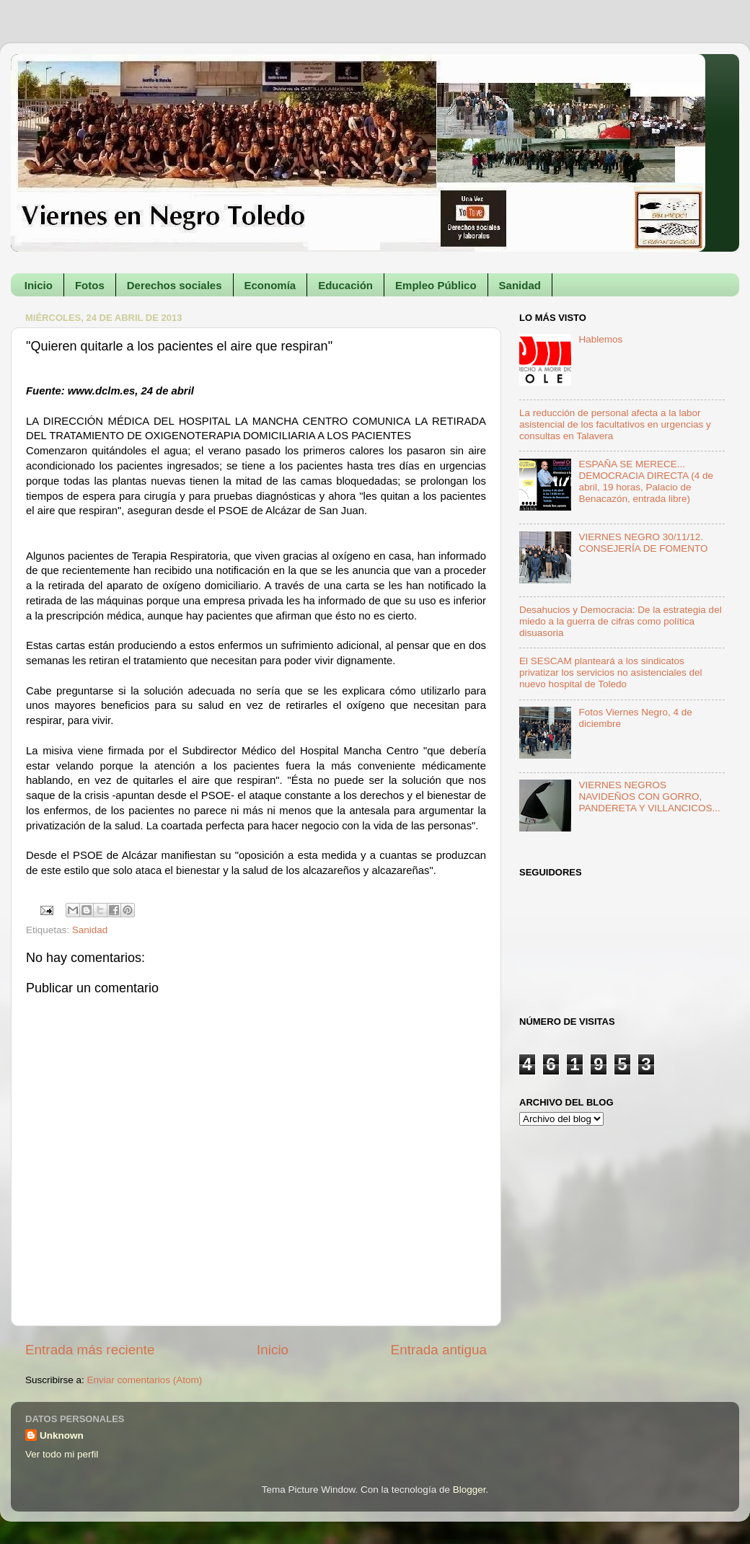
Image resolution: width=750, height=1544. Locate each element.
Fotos (90, 285)
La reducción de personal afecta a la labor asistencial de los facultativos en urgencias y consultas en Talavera (615, 424)
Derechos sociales (174, 285)
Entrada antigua (439, 1349)
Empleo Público (436, 285)
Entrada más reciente (90, 1349)
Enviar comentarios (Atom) (145, 1380)
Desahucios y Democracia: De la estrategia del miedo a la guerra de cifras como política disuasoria (620, 621)
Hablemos (600, 339)
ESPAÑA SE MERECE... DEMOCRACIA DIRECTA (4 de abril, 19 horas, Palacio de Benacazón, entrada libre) (645, 482)
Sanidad (520, 285)
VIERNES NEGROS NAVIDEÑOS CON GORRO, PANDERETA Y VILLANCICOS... (649, 796)
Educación (345, 285)
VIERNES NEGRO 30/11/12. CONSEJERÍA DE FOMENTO (642, 542)
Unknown (62, 1435)
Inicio (39, 285)
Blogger (469, 1489)
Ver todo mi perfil (61, 1454)
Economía (270, 285)
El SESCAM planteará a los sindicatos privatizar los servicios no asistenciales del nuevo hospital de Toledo (610, 672)
